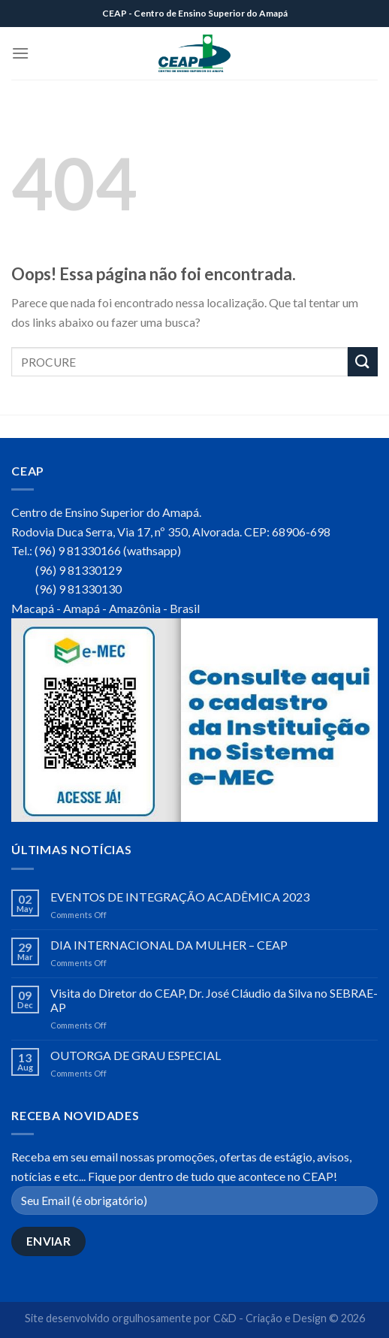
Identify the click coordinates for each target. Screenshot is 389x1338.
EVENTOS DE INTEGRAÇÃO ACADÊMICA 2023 (179, 896)
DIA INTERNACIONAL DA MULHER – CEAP (169, 945)
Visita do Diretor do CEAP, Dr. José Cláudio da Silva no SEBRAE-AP (214, 1000)
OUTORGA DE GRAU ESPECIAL (135, 1055)
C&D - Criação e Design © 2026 (289, 1318)
